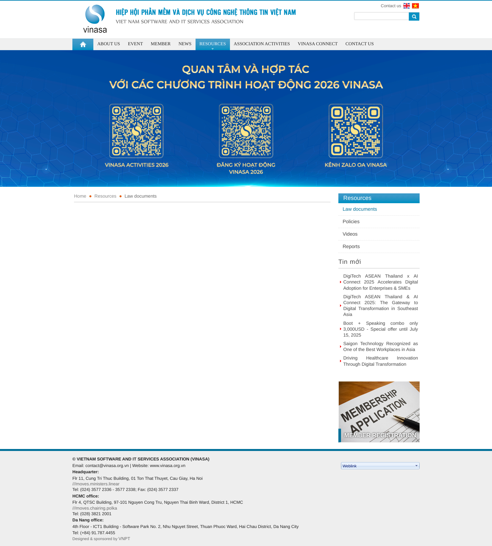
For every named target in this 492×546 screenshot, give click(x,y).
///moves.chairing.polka (94, 508)
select (417, 465)
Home (80, 196)
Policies (351, 221)
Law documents (140, 196)
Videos (350, 234)
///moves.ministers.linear (96, 483)
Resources (105, 196)
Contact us (391, 5)
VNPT (125, 538)
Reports (351, 246)
